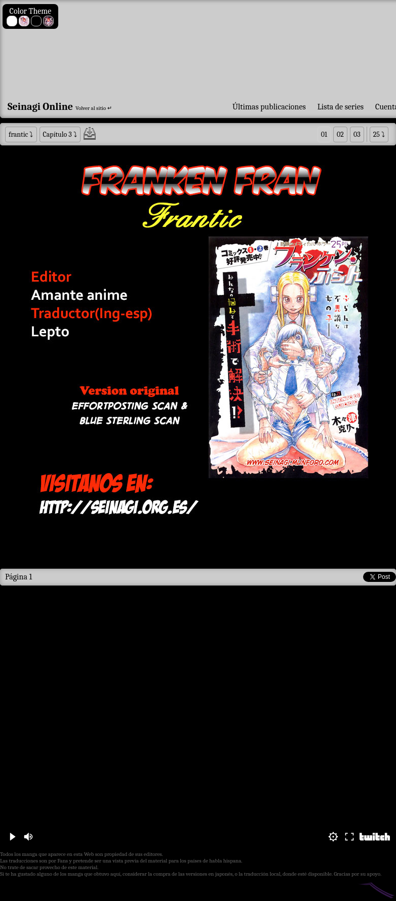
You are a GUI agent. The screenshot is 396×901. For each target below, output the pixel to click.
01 (324, 134)
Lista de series (341, 106)
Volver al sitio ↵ (93, 108)
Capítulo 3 (57, 134)
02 (340, 134)
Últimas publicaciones (269, 106)
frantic (18, 134)
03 (357, 134)
